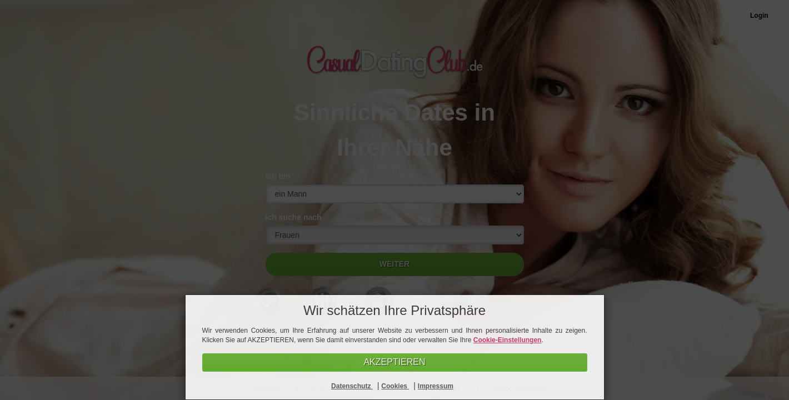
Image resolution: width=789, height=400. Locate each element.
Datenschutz (352, 386)
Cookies (395, 386)
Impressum (435, 386)
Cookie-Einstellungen (507, 340)
